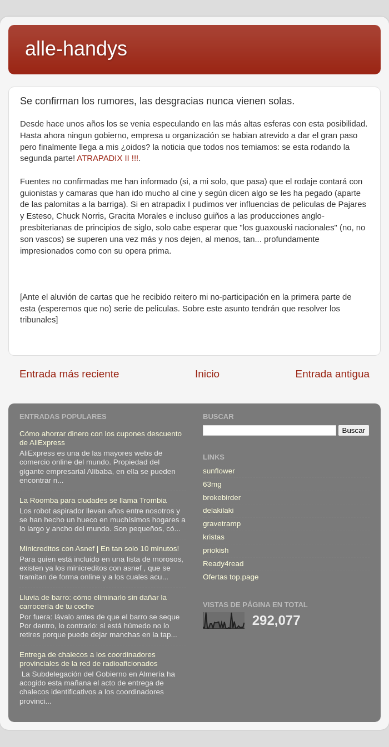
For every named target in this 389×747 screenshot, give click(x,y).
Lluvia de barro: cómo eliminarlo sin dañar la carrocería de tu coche (93, 601)
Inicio (207, 374)
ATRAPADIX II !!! (106, 158)
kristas (214, 537)
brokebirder (222, 497)
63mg (212, 484)
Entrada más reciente (69, 374)
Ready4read (223, 563)
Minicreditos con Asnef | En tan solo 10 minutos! (99, 548)
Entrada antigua (333, 374)
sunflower (219, 471)
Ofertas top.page (231, 577)
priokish (216, 550)
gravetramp (222, 523)
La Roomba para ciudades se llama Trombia (93, 500)
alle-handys (76, 48)
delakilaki (218, 510)
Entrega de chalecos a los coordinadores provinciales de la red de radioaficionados (88, 659)
